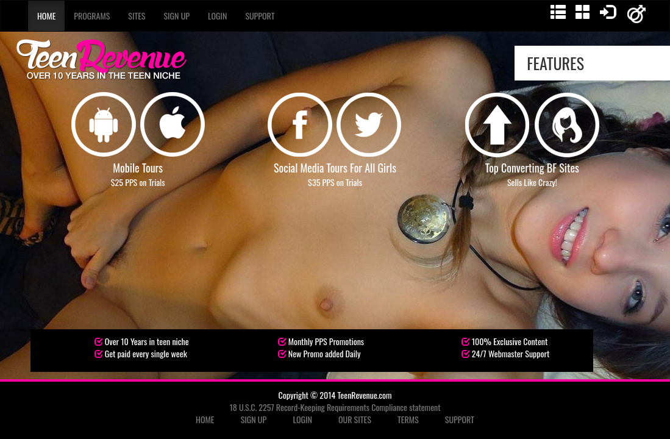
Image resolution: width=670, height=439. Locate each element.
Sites (136, 15)
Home (46, 15)
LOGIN (302, 419)
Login (217, 15)
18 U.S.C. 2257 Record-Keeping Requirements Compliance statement (335, 407)
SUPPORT (459, 419)
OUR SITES (354, 419)
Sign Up (176, 15)
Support (259, 15)
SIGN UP (254, 419)
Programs (92, 15)
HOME (205, 419)
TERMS (408, 419)
